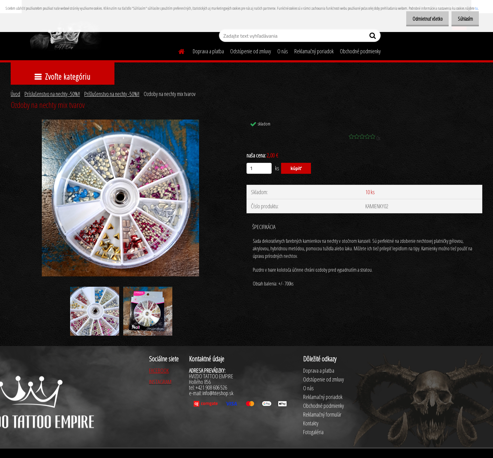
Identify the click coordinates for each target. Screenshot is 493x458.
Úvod (15, 94)
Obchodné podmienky (360, 51)
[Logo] (65, 36)
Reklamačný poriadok (314, 51)
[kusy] (259, 168)
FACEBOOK (159, 370)
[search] (373, 37)
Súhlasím (463, 18)
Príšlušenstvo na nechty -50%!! (111, 94)
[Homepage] (178, 50)
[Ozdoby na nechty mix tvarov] (120, 122)
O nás (282, 51)
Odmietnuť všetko (422, 18)
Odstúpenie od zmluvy (250, 51)
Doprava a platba (208, 51)
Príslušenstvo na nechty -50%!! (52, 94)
